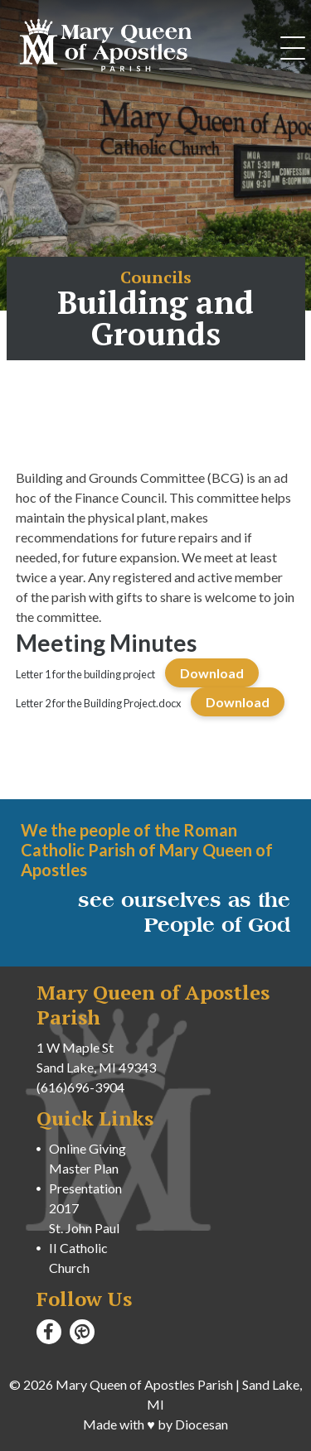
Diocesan (201, 1424)
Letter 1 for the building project (85, 674)
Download (212, 673)
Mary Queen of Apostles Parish (144, 1384)
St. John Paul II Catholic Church (84, 1247)
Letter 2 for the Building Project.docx (98, 703)
